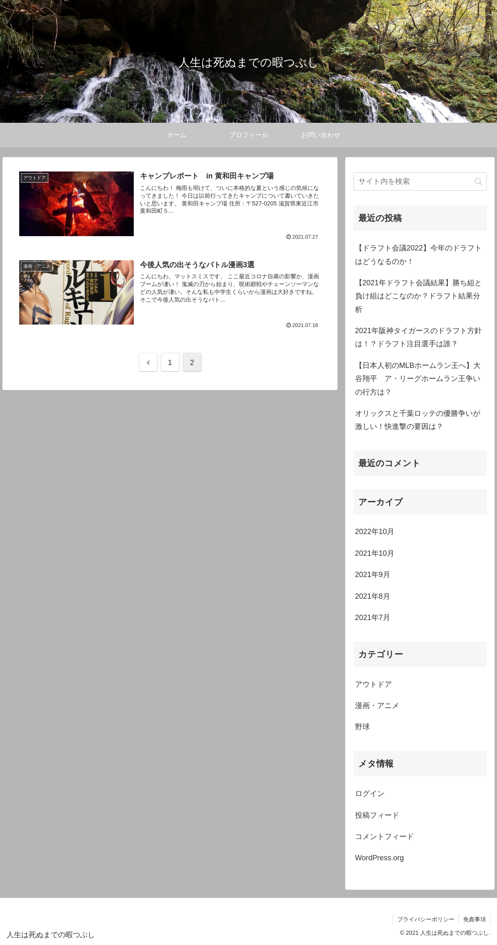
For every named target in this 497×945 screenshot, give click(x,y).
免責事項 (474, 919)
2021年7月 (372, 617)
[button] (478, 181)
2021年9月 (372, 575)
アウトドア (373, 684)
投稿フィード (377, 815)
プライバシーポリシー (425, 919)
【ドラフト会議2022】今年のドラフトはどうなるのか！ (418, 254)
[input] (420, 181)
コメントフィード (384, 836)
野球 (362, 727)
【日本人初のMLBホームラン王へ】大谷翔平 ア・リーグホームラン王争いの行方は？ (418, 378)
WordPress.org (379, 858)
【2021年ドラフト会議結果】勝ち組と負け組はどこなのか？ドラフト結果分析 (418, 296)
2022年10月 (374, 532)
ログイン (370, 793)
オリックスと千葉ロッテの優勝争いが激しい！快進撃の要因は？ (417, 420)
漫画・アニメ (377, 705)
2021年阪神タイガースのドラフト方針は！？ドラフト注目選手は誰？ (418, 337)
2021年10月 (374, 553)
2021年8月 (372, 596)
